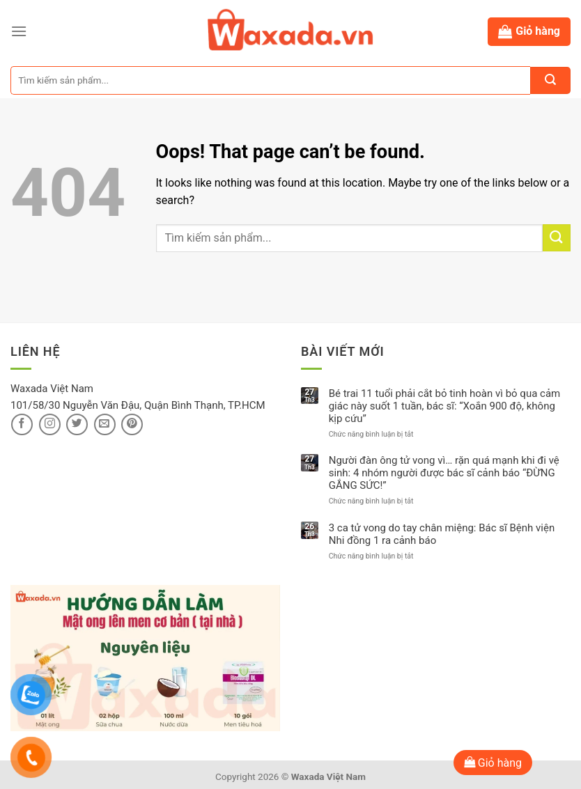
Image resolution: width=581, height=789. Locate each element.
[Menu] (18, 31)
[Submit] (557, 237)
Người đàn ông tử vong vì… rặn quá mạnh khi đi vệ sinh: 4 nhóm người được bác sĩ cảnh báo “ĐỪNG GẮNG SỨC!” (444, 473)
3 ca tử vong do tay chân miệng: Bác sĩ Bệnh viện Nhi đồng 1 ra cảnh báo (442, 534)
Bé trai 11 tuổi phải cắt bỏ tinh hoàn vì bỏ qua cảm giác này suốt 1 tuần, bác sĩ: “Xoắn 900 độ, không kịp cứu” (445, 406)
